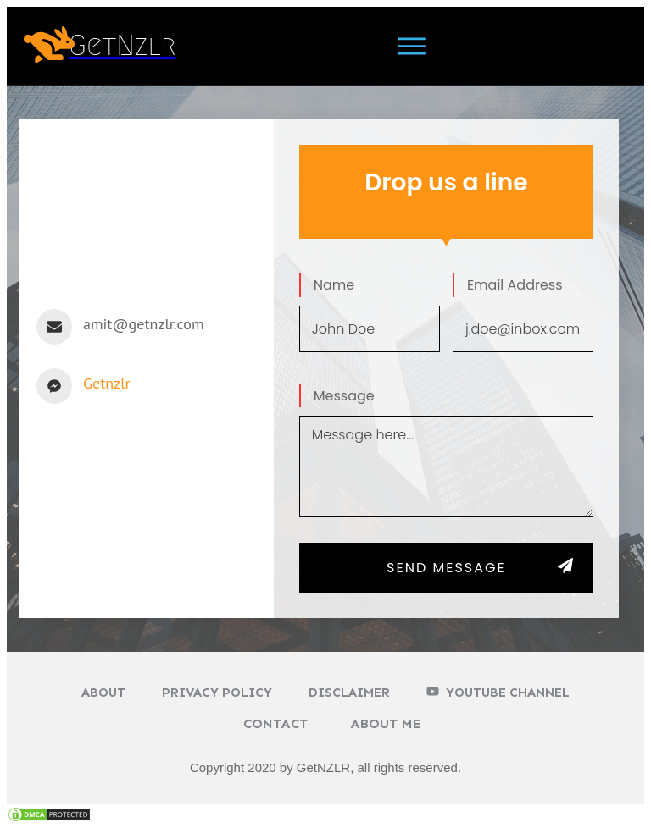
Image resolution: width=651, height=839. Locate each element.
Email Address (515, 285)
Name (334, 285)
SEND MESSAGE (446, 567)
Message (344, 396)
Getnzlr (107, 383)
